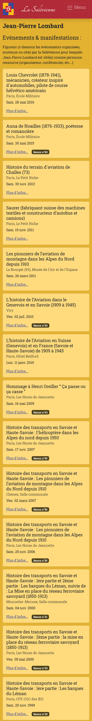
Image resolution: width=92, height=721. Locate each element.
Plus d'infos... (17, 110)
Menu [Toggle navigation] (76, 7)
